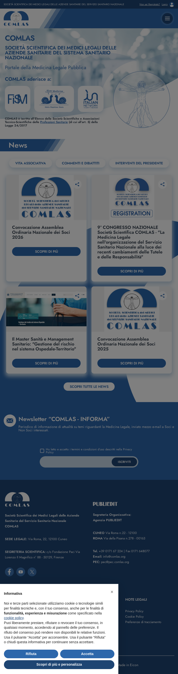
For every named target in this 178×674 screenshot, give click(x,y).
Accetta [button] (87, 654)
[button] (112, 592)
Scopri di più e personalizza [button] (59, 664)
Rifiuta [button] (31, 654)
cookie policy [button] (13, 618)
